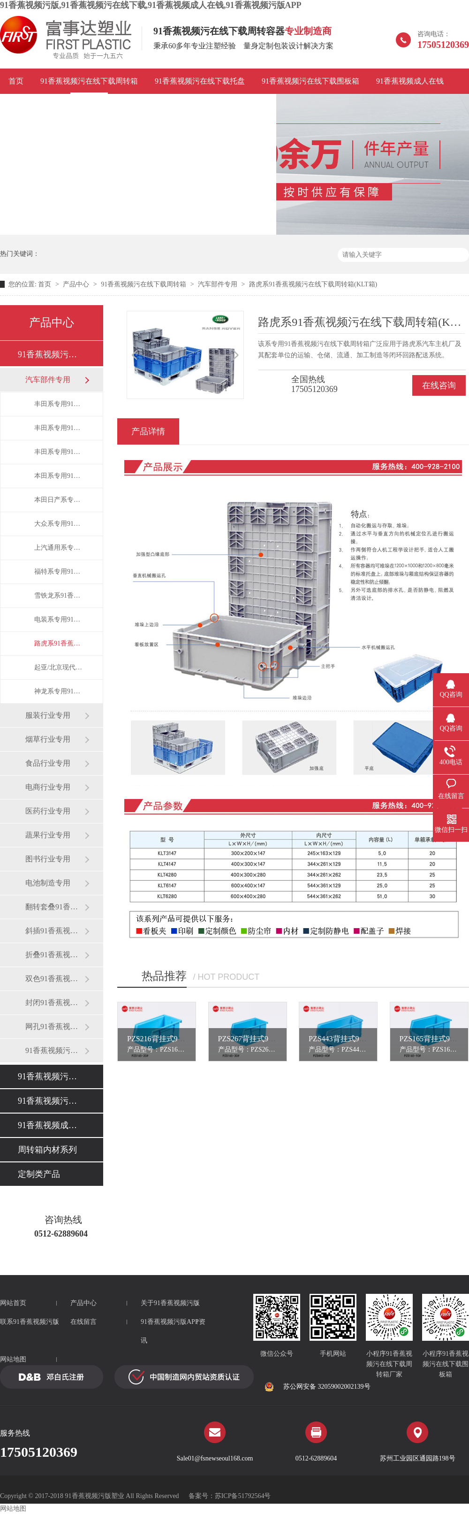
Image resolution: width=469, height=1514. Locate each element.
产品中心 (76, 284)
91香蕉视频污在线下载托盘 (200, 81)
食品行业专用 (47, 763)
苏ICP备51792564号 (243, 1495)
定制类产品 (39, 1174)
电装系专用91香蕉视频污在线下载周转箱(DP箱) (59, 619)
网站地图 (13, 1359)
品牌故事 (70, 106)
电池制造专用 (47, 883)
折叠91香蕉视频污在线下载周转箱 (54, 955)
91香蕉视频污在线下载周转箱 (89, 81)
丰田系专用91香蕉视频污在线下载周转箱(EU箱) (59, 403)
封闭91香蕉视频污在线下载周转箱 (54, 1003)
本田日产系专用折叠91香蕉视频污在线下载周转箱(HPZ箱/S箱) (59, 499)
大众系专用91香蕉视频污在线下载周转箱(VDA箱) (59, 523)
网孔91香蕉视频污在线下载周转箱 (54, 1026)
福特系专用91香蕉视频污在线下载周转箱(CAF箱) (59, 571)
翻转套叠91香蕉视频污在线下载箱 (54, 907)
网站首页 (13, 1302)
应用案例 (23, 106)
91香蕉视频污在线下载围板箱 (310, 81)
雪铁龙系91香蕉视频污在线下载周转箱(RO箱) (59, 595)
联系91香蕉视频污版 (234, 106)
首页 (15, 81)
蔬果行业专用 (47, 835)
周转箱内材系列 (47, 1149)
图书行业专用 (47, 859)
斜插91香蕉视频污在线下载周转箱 (54, 931)
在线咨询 (439, 385)
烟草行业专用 (47, 739)
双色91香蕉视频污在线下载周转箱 (54, 979)
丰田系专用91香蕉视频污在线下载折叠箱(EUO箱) (59, 451)
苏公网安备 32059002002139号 (318, 1386)
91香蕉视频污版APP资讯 (142, 106)
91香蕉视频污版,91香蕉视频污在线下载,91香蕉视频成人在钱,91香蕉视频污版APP (151, 5)
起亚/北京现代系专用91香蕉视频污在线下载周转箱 (59, 667)
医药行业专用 (47, 811)
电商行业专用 (47, 787)
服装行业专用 (47, 715)
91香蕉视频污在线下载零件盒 (54, 1050)
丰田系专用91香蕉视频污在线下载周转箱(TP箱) (59, 427)
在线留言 (83, 1321)
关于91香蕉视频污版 (170, 1302)
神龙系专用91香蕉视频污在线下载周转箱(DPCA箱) (59, 691)
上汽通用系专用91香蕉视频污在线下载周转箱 (59, 547)
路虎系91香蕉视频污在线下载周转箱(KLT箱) (313, 284)
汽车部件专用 (217, 284)
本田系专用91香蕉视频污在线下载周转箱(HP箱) (59, 475)
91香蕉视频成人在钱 (410, 81)
